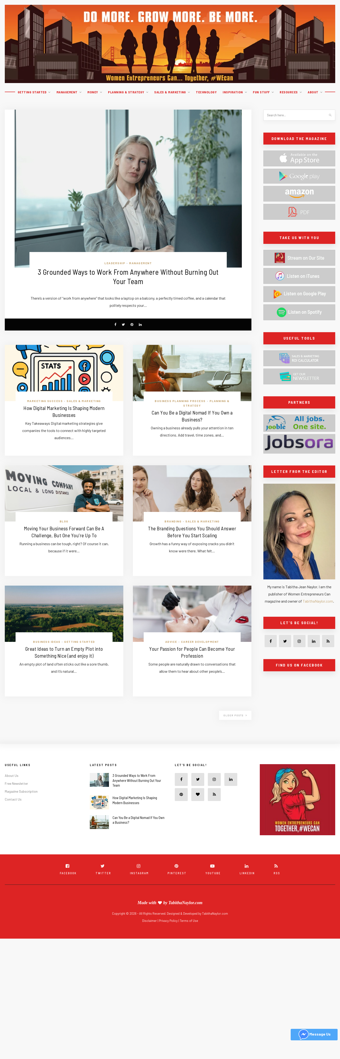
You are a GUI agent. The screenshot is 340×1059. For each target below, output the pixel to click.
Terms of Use (189, 921)
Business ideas (46, 642)
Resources (289, 92)
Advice (171, 642)
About (313, 92)
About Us (11, 776)
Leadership (114, 263)
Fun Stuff (261, 92)
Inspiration (233, 92)
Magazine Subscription (21, 792)
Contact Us (13, 799)
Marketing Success (45, 401)
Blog (64, 521)
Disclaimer (150, 921)
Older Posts (235, 715)
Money (92, 92)
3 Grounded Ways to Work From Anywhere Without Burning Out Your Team (137, 780)
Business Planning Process (180, 401)
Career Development (200, 642)
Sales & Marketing (170, 92)
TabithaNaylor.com (318, 601)
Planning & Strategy (126, 92)
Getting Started (32, 92)
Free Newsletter (16, 784)
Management (67, 92)
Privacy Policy (168, 921)
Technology (206, 92)
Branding (172, 521)
